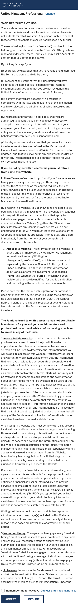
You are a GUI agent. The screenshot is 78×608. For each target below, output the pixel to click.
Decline (33, 599)
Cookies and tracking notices (58, 590)
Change (50, 13)
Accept (10, 599)
